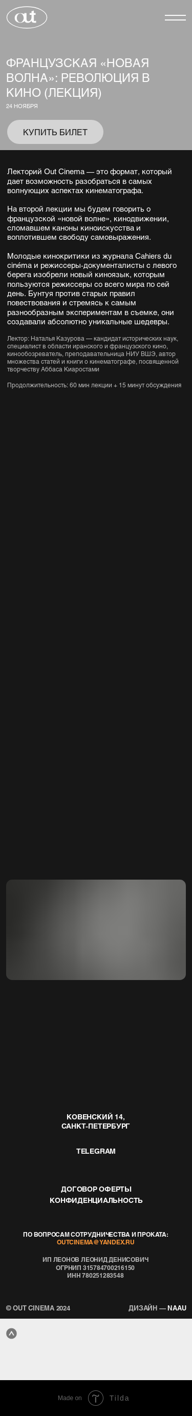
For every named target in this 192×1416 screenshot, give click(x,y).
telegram (96, 1150)
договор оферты (96, 1188)
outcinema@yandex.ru (96, 1242)
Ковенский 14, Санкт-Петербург (95, 1121)
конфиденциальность (96, 1199)
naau (157, 1308)
